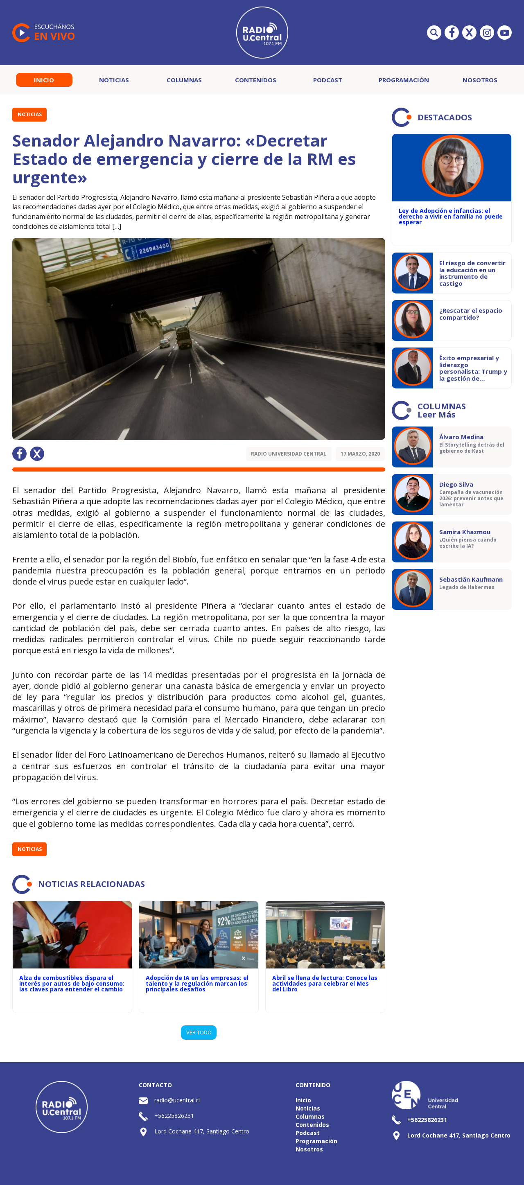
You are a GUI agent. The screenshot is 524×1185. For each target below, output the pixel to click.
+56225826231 (174, 1116)
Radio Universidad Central (288, 453)
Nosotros (480, 80)
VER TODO (199, 1032)
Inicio (44, 80)
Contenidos (255, 80)
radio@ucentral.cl (177, 1100)
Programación (404, 80)
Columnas (184, 80)
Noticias (114, 80)
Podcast (327, 80)
